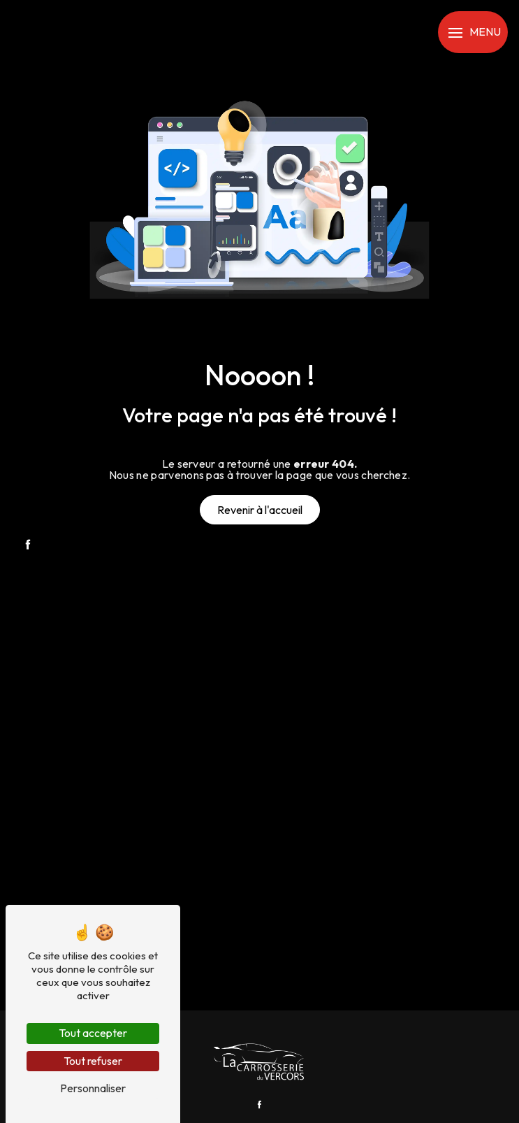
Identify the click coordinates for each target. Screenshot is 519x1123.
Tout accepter (93, 1033)
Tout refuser (93, 1061)
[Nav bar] (473, 32)
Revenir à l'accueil (259, 510)
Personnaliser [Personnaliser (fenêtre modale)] (93, 1088)
